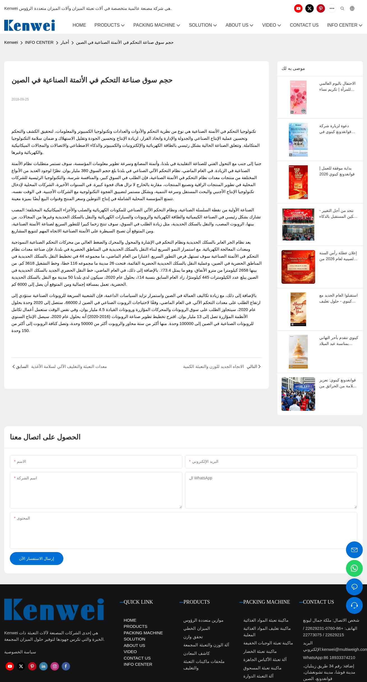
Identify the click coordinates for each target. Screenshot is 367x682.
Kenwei (11, 42)
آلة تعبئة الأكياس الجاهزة (265, 659)
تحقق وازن (192, 636)
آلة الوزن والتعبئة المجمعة (206, 644)
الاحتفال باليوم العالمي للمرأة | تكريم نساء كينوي (337, 86)
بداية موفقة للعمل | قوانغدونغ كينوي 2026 (337, 171)
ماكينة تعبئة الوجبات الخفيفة (268, 642)
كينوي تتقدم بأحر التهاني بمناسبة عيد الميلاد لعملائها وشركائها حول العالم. (338, 341)
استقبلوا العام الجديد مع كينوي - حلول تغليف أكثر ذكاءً (338, 298)
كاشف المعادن (196, 653)
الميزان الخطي (196, 628)
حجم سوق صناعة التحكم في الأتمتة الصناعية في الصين (125, 42)
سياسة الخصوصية (20, 651)
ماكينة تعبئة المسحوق (262, 667)
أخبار (65, 42)
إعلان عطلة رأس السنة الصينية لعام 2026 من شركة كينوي (338, 256)
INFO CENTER (39, 42)
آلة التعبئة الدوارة (258, 676)
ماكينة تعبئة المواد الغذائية (266, 620)
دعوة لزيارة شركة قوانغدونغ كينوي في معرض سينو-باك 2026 (337, 129)
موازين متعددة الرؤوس (203, 620)
